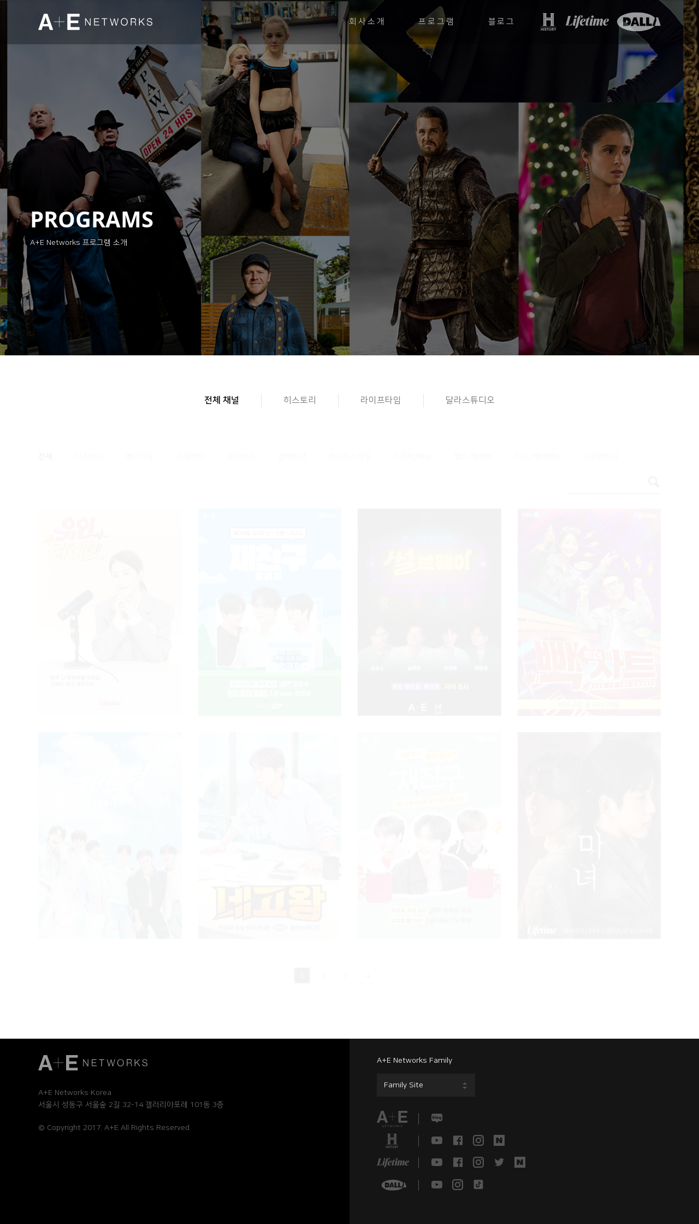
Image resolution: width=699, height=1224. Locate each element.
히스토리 (299, 400)
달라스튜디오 (470, 400)
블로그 (502, 21)
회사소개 (367, 21)
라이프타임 (380, 400)
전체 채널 (221, 400)
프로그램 (436, 21)
